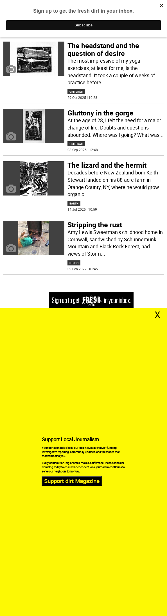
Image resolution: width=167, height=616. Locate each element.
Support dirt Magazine (72, 481)
